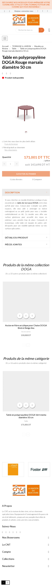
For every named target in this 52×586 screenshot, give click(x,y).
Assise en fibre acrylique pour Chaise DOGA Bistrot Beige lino (26, 326)
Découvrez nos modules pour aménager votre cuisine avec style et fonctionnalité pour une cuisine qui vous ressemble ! (26, 4)
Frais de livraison (11, 144)
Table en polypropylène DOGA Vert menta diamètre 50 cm (26, 416)
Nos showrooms (11, 150)
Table (26, 421)
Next (28, 345)
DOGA (26, 269)
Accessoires (26, 332)
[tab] (26, 192)
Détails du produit (16, 237)
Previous (24, 345)
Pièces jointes (13, 244)
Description (12, 192)
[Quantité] (10, 163)
